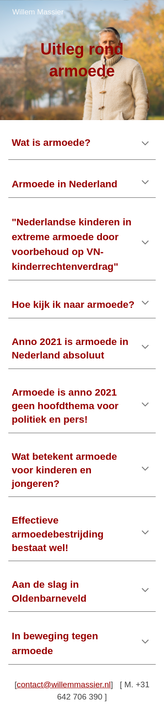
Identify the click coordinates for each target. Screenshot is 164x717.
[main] (82, 60)
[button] (145, 144)
